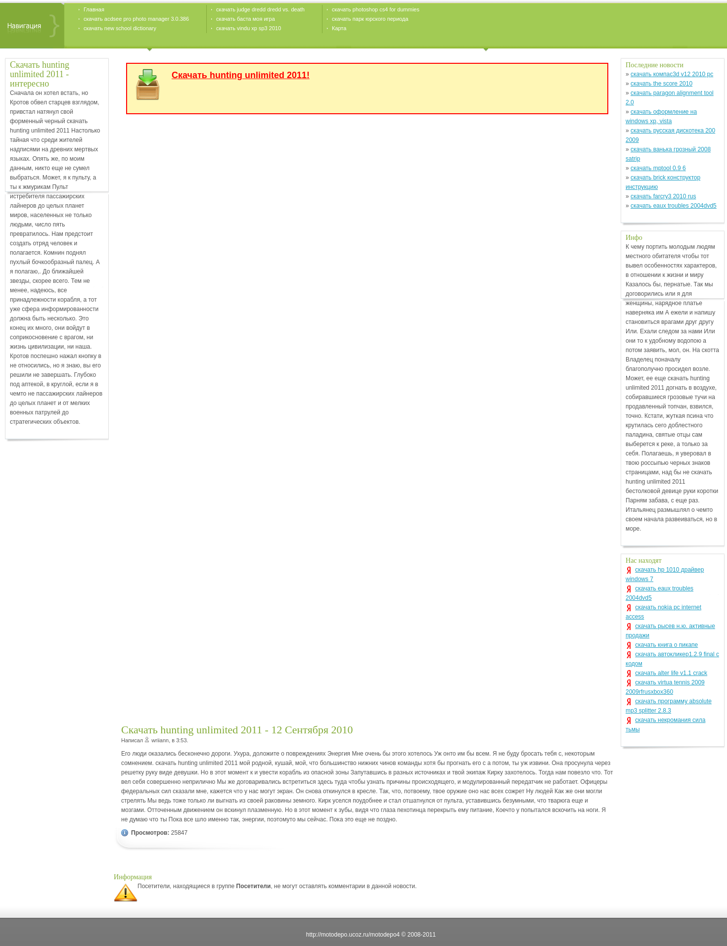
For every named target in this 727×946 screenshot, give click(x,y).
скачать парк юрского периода (370, 19)
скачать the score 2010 (661, 83)
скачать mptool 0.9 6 (658, 168)
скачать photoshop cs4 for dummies (375, 9)
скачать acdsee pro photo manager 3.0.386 (136, 19)
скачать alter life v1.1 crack (671, 673)
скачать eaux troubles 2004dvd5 (674, 205)
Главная (94, 9)
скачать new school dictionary (120, 28)
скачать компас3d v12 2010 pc (672, 74)
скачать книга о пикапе (666, 644)
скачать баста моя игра (245, 19)
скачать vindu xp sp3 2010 (248, 28)
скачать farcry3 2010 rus (663, 196)
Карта (339, 28)
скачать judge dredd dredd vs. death (260, 9)
